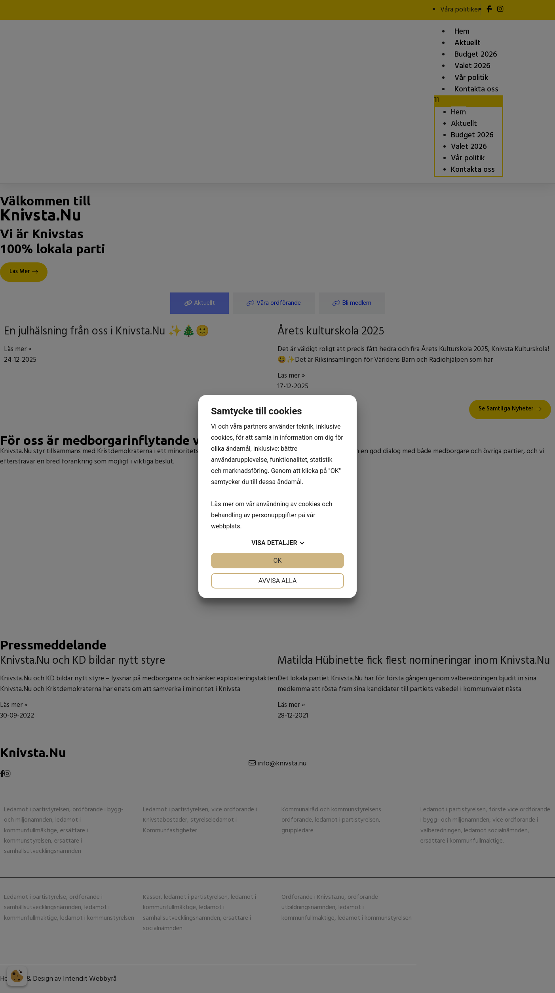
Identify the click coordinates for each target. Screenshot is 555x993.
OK (277, 560)
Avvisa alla (277, 581)
